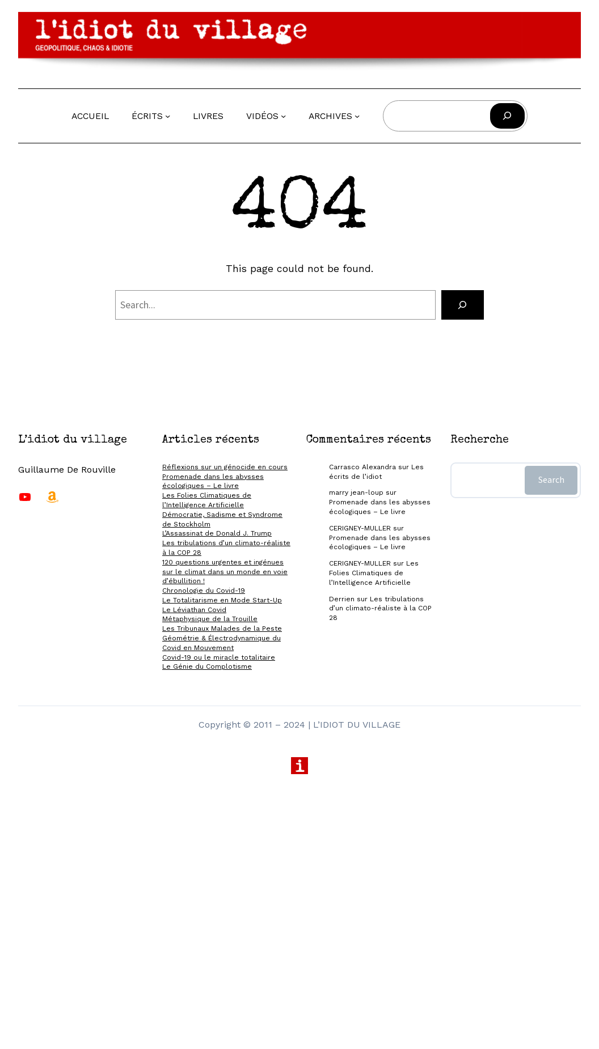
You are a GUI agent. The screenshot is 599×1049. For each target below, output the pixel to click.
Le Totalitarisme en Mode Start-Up (222, 600)
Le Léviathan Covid (194, 610)
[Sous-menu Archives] (357, 115)
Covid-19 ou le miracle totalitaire (218, 657)
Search (551, 479)
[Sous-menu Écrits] (167, 115)
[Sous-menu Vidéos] (283, 115)
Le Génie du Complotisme (207, 666)
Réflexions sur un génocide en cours (225, 467)
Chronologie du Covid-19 (203, 590)
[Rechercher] (507, 116)
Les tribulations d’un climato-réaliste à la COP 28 (380, 608)
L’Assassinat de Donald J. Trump (217, 533)
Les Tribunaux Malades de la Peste (222, 628)
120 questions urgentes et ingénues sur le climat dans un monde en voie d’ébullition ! (225, 571)
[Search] (462, 305)
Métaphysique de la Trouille (210, 619)
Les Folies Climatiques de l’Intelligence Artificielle (374, 573)
